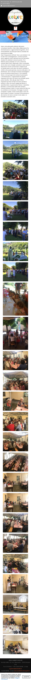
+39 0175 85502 (6, 3)
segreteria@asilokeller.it (9, 5)
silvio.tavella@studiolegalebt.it (22, 671)
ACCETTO (26, 677)
